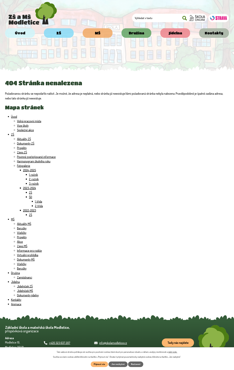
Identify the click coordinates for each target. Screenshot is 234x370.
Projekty (22, 148)
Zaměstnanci (24, 277)
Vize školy (23, 125)
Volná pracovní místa (29, 121)
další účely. (172, 352)
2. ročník (34, 179)
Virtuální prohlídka (27, 255)
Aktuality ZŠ (24, 139)
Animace (16, 304)
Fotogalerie (23, 166)
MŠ (97, 33)
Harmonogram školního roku (33, 161)
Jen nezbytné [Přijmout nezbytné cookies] (118, 364)
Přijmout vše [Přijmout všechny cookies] (99, 364)
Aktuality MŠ (24, 224)
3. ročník (34, 183)
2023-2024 (29, 188)
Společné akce (25, 130)
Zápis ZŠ (22, 152)
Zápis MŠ (22, 246)
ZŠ (58, 33)
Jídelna (175, 33)
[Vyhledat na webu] (168, 18)
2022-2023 (29, 210)
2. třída (39, 206)
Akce (20, 241)
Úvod (20, 33)
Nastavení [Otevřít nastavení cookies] (136, 364)
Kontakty (214, 33)
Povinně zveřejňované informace (36, 157)
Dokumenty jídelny (28, 295)
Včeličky (21, 233)
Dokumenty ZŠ (25, 143)
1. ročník (33, 175)
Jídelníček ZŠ (25, 286)
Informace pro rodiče (29, 250)
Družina (136, 33)
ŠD (30, 197)
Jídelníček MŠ (25, 291)
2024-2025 (29, 170)
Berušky (22, 228)
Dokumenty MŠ (26, 259)
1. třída (38, 201)
